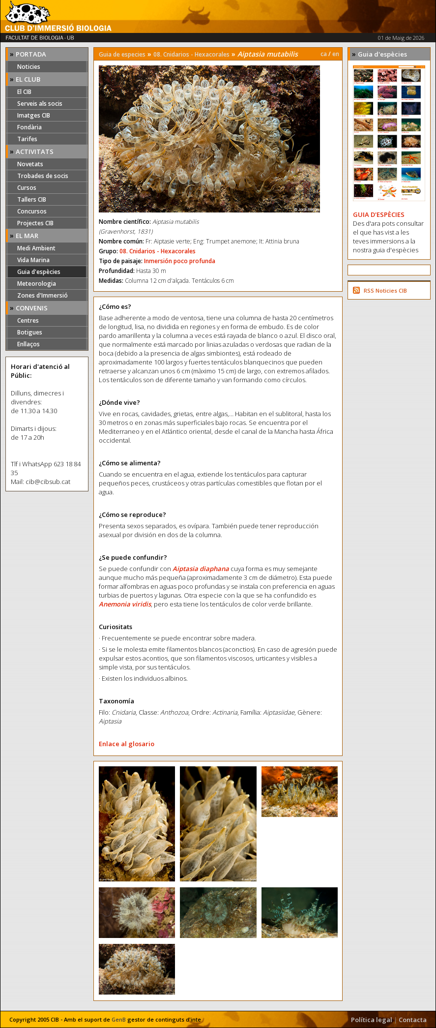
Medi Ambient (36, 248)
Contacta (413, 1019)
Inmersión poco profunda (179, 261)
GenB (119, 1019)
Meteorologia (36, 283)
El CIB (24, 92)
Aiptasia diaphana (201, 568)
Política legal (371, 1019)
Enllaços (28, 344)
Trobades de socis (42, 176)
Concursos (32, 211)
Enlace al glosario (126, 743)
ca (323, 54)
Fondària (29, 127)
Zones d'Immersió (42, 295)
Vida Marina (33, 260)
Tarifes (27, 139)
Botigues (29, 332)
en (335, 54)
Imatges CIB (33, 115)
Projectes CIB (35, 223)
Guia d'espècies (38, 272)
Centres (28, 320)
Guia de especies (122, 54)
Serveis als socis (39, 103)
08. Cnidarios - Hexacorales (191, 54)
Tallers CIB (31, 199)
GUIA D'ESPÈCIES (379, 214)
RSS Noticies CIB (385, 290)
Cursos (26, 187)
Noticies (28, 66)
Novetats (30, 164)
